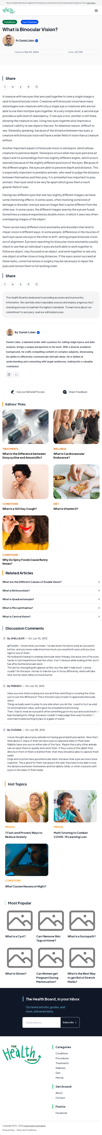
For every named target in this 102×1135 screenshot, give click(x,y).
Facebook (61, 1112)
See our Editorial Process (27, 391)
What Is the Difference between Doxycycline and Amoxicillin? (24, 455)
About (59, 1092)
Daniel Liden (26, 40)
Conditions (10, 503)
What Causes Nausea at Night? (25, 886)
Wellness (59, 448)
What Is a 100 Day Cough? (19, 508)
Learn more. (91, 3)
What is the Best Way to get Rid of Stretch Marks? (82, 977)
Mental (10, 826)
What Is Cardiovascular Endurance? (69, 455)
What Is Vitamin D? (65, 508)
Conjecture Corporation (34, 1126)
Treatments (10, 448)
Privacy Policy (8, 1130)
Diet (56, 503)
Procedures (62, 1058)
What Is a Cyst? (15, 936)
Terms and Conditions (27, 1130)
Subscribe (70, 1022)
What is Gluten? (16, 973)
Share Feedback (74, 391)
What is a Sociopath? (82, 936)
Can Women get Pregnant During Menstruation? (47, 977)
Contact (60, 1097)
